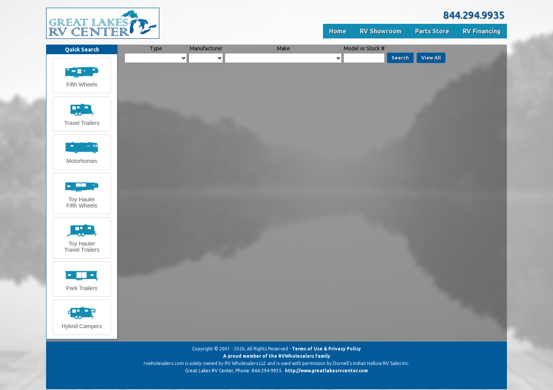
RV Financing (482, 31)
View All (431, 57)
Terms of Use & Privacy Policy (326, 348)
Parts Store (432, 31)
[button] (82, 75)
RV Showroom (381, 31)
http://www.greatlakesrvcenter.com (326, 370)
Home (337, 31)
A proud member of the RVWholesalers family (276, 355)
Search (400, 57)
